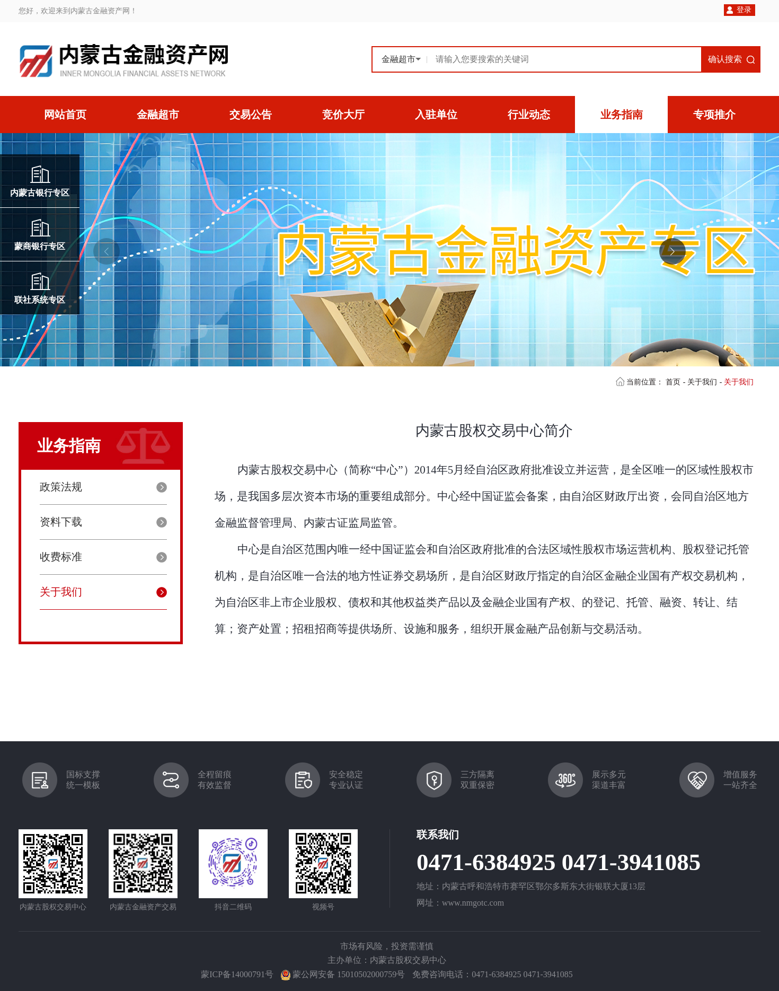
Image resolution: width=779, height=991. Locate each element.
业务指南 (621, 114)
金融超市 (158, 114)
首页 (673, 382)
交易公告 (250, 114)
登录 (744, 10)
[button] (672, 251)
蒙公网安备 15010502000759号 (349, 974)
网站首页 (65, 114)
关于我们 (61, 592)
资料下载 (61, 522)
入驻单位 (436, 114)
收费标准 (61, 557)
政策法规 (61, 487)
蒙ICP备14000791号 (237, 974)
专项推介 (714, 114)
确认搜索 (725, 59)
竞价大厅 (343, 114)
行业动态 (529, 114)
